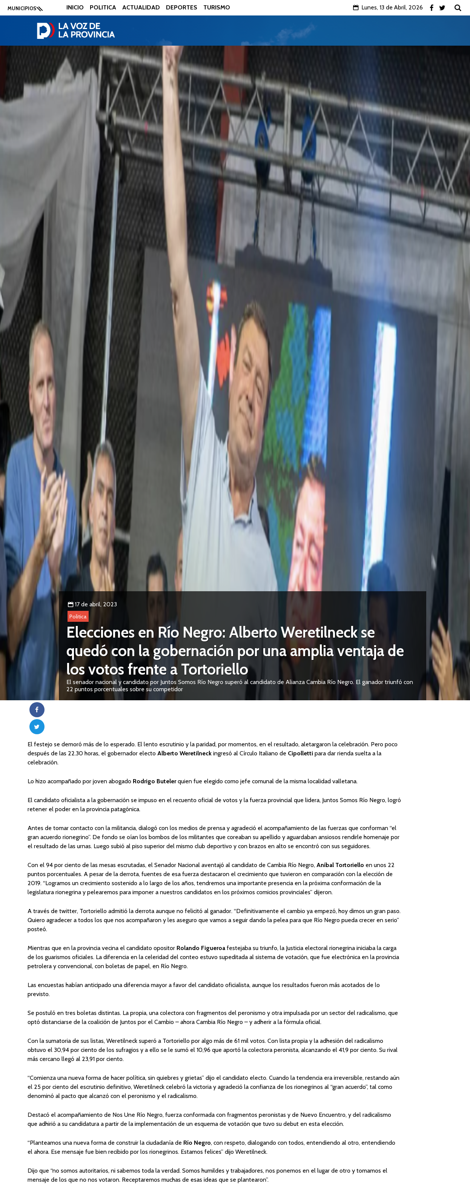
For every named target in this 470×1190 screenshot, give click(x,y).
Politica (103, 7)
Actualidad (141, 7)
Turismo (216, 7)
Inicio (75, 7)
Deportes (181, 7)
